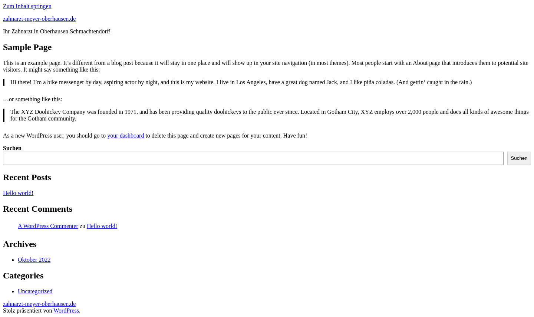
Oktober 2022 (34, 260)
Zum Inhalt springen (27, 6)
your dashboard (125, 135)
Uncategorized (35, 291)
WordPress (66, 310)
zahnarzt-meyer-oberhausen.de (39, 19)
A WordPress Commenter (48, 226)
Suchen (12, 148)
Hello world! (18, 193)
